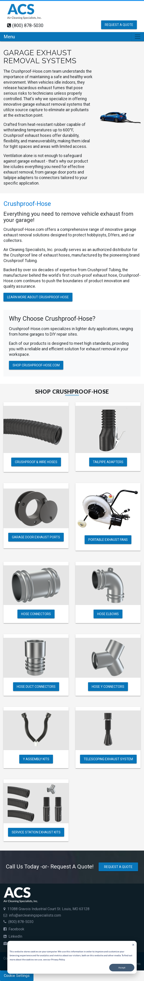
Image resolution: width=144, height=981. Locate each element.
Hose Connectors (36, 614)
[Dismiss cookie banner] (133, 945)
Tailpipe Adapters (108, 462)
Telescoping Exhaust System (108, 759)
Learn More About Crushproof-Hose (38, 297)
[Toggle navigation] (137, 36)
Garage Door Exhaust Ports (36, 537)
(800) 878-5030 (27, 25)
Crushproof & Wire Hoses (36, 462)
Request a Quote (119, 25)
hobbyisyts (96, 235)
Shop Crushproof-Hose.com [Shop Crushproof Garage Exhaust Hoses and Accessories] (36, 365)
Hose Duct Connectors (36, 686)
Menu (9, 36)
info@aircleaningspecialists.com (35, 915)
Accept (121, 967)
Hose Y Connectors (108, 686)
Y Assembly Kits (36, 759)
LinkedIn (12, 936)
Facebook (13, 929)
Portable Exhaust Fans (108, 539)
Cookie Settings (17, 975)
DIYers (114, 235)
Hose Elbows (108, 614)
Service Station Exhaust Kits (36, 832)
